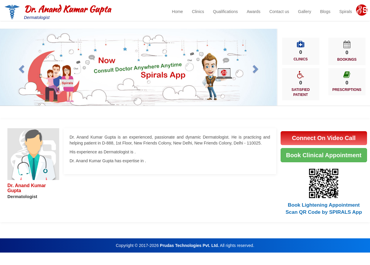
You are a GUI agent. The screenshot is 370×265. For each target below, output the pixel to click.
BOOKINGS (346, 59)
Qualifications (225, 11)
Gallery (304, 11)
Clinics (198, 11)
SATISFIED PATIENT (301, 92)
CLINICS (301, 59)
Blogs (325, 11)
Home (177, 11)
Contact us (279, 11)
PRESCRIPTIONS (346, 90)
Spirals (345, 11)
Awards (253, 11)
